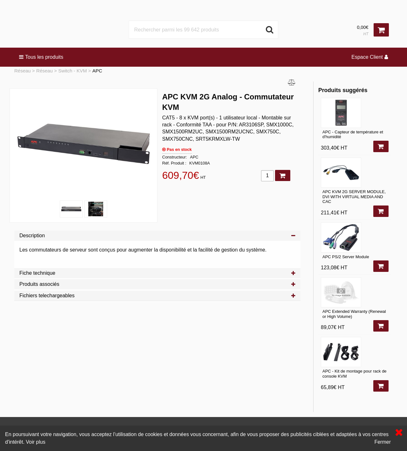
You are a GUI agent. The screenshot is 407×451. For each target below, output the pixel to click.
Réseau (22, 70)
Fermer (382, 442)
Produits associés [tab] (157, 284)
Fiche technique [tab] (157, 273)
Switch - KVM (72, 70)
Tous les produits (41, 57)
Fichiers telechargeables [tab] (157, 295)
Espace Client (369, 57)
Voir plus (35, 442)
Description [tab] (157, 235)
